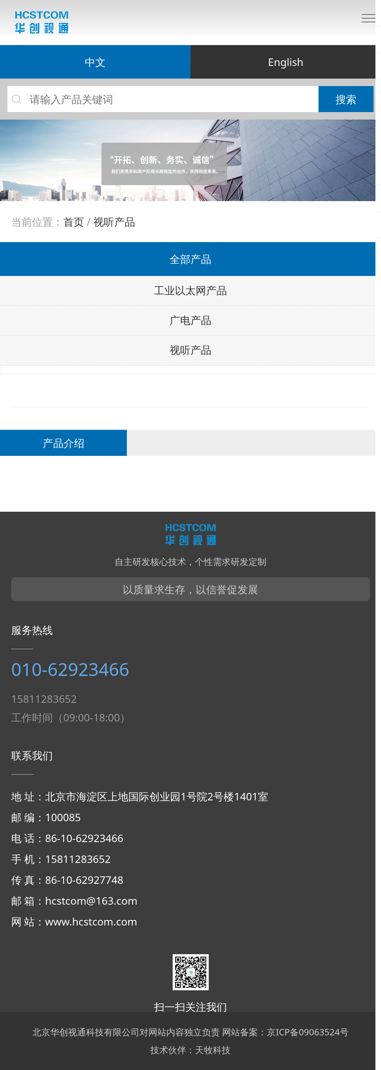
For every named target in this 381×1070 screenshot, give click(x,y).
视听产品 (114, 222)
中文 (95, 62)
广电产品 (190, 320)
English (285, 62)
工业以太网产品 (190, 290)
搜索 (346, 99)
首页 (73, 222)
